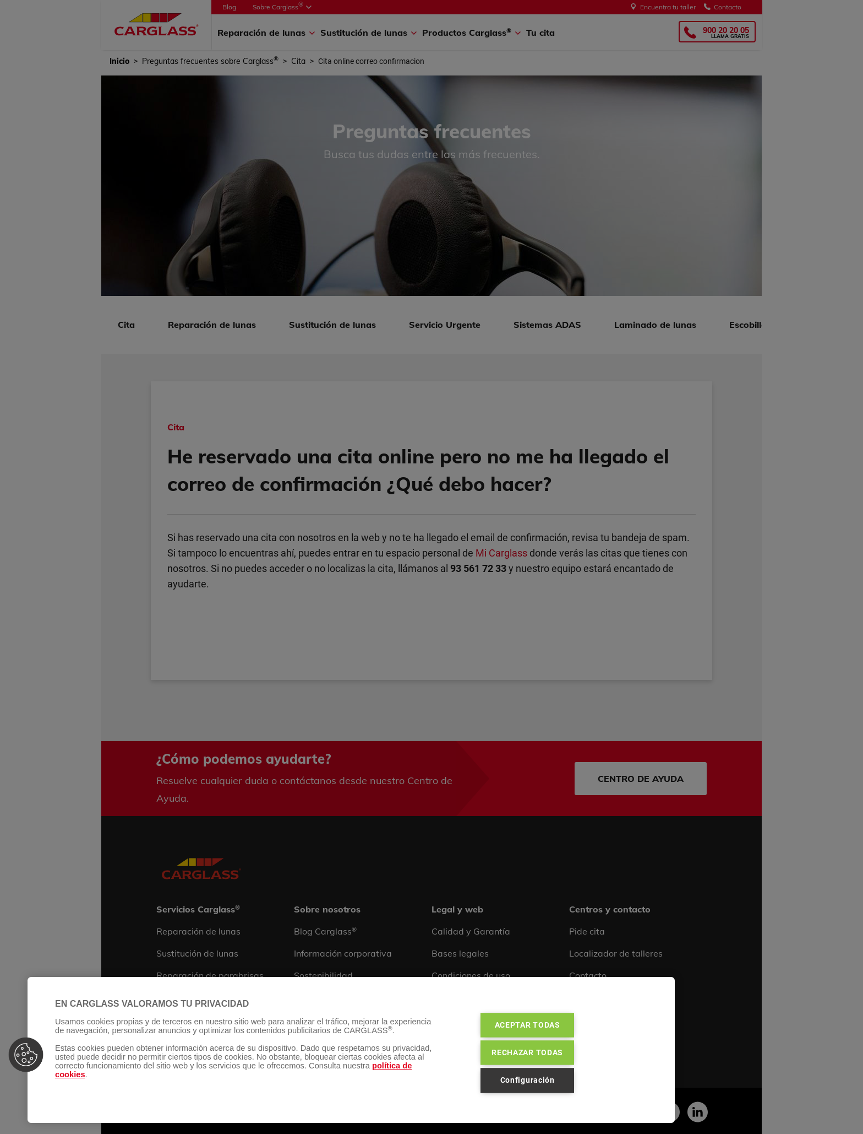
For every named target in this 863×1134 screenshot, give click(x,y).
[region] (351, 1050)
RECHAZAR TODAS (527, 1052)
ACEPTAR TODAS (527, 1024)
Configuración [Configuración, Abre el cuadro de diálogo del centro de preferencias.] (527, 1080)
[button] (25, 1054)
